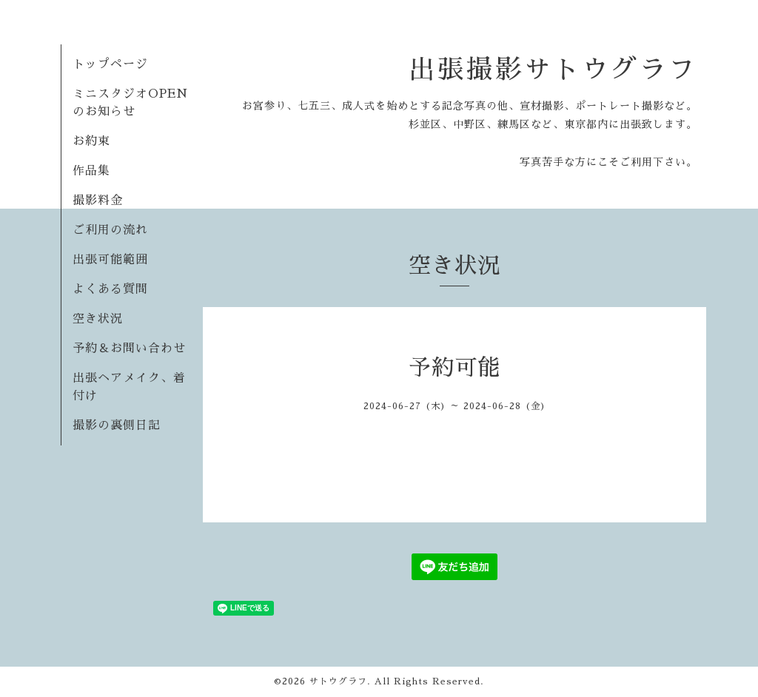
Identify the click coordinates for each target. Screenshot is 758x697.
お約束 (91, 141)
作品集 (91, 171)
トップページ (110, 64)
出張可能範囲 (110, 260)
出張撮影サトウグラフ (553, 69)
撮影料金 (98, 200)
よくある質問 (110, 289)
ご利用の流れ (110, 230)
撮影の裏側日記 (117, 425)
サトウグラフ (338, 681)
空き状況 (98, 319)
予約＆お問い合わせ (129, 348)
